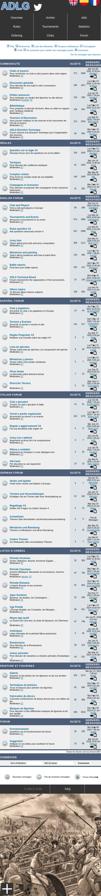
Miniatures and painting (23, 252)
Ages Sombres (18, 595)
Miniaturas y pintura (21, 359)
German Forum (11, 472)
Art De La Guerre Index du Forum (1, 57)
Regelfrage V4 (18, 505)
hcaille (93, 350)
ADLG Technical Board (23, 277)
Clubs (50, 35)
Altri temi (15, 461)
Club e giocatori (19, 401)
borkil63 (93, 633)
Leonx (93, 110)
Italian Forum (11, 394)
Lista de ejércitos (20, 347)
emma (93, 657)
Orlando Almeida (93, 280)
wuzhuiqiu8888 (93, 586)
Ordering (16, 35)
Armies (50, 17)
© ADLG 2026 (33, 789)
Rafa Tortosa (93, 464)
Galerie (14, 673)
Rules (16, 26)
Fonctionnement (19, 729)
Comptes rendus (19, 174)
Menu (7, 889)
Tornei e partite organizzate (25, 413)
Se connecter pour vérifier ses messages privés (48, 50)
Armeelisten (17, 516)
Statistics (84, 26)
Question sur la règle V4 (23, 150)
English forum (11, 198)
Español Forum (12, 301)
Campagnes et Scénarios (24, 185)
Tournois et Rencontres (23, 118)
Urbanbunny (93, 645)
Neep (93, 231)
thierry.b (93, 744)
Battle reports (18, 264)
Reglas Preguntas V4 (22, 335)
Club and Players (19, 205)
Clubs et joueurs (19, 71)
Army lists (15, 240)
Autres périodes (19, 653)
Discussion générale (21, 82)
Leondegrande (93, 530)
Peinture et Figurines (17, 666)
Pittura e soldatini (20, 449)
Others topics (17, 289)
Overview (16, 17)
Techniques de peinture (23, 685)
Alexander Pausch (93, 483)
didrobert (93, 73)
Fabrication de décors (22, 696)
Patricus (93, 374)
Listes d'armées (12, 550)
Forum (84, 35)
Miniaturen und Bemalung (24, 527)
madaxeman (93, 219)
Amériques (16, 630)
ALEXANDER (93, 311)
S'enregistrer (88, 46)
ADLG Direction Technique (25, 129)
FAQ (10, 46)
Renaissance (17, 642)
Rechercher (23, 46)
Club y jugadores (19, 308)
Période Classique (20, 569)
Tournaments (50, 26)
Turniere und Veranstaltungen (27, 493)
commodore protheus (93, 324)
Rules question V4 (20, 228)
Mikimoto (93, 496)
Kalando (93, 622)
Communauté (10, 63)
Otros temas (17, 371)
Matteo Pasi (93, 417)
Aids (84, 17)
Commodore (93, 386)
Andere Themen (19, 539)
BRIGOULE (93, 122)
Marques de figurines (22, 708)
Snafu (93, 337)
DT (22, 76)
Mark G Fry (93, 243)
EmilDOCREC (93, 404)
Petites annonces (20, 95)
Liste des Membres (42, 46)
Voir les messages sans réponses (85, 55)
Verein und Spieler (20, 481)
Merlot (93, 675)
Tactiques (15, 162)
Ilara (93, 700)
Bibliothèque (17, 105)
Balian (93, 508)
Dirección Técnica (20, 383)
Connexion (81, 50)
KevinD (93, 255)
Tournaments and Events (24, 217)
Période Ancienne (20, 558)
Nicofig (25, 577)
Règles (5, 143)
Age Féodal (16, 607)
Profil (18, 50)
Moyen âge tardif (19, 618)
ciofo (93, 440)
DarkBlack (93, 208)
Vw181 (93, 713)
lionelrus (93, 86)
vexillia (93, 292)
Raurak (93, 189)
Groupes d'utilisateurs (66, 46)
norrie (93, 165)
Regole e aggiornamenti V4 (25, 426)
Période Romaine (20, 582)
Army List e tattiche (21, 437)
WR (93, 177)
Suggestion (16, 741)
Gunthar (25, 100)
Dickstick (93, 597)
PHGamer (93, 268)
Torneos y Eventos (20, 321)
